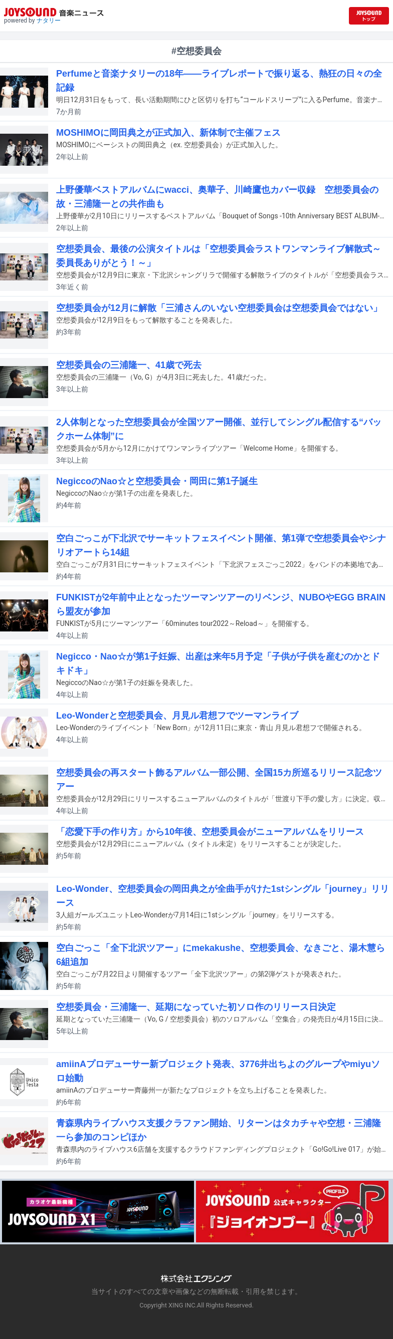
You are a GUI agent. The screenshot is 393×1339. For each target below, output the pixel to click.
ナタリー (49, 20)
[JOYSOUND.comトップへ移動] (369, 16)
